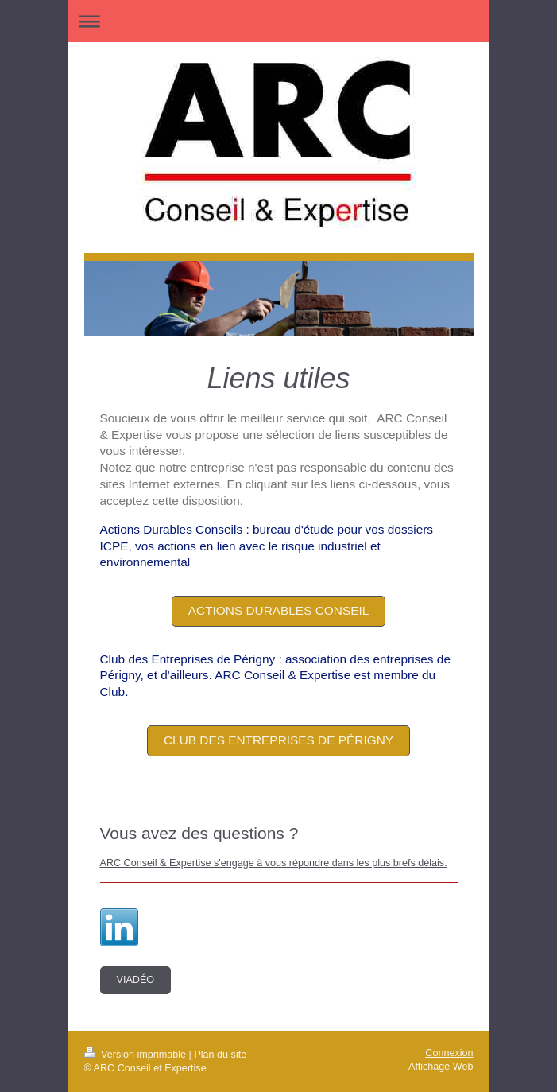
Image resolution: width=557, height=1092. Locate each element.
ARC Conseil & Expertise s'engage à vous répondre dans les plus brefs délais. (273, 863)
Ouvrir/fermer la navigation (278, 21)
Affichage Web (440, 1066)
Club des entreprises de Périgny (278, 740)
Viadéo (136, 979)
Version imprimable (136, 1054)
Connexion (449, 1053)
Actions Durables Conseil (278, 610)
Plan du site (220, 1054)
